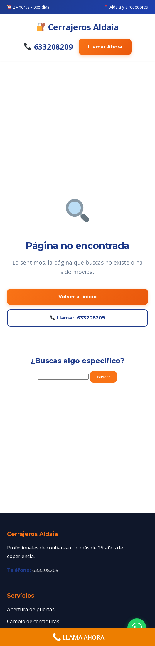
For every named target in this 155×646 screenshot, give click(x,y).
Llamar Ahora (105, 47)
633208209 (48, 47)
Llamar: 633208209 (77, 318)
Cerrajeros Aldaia (78, 27)
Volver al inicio (77, 297)
